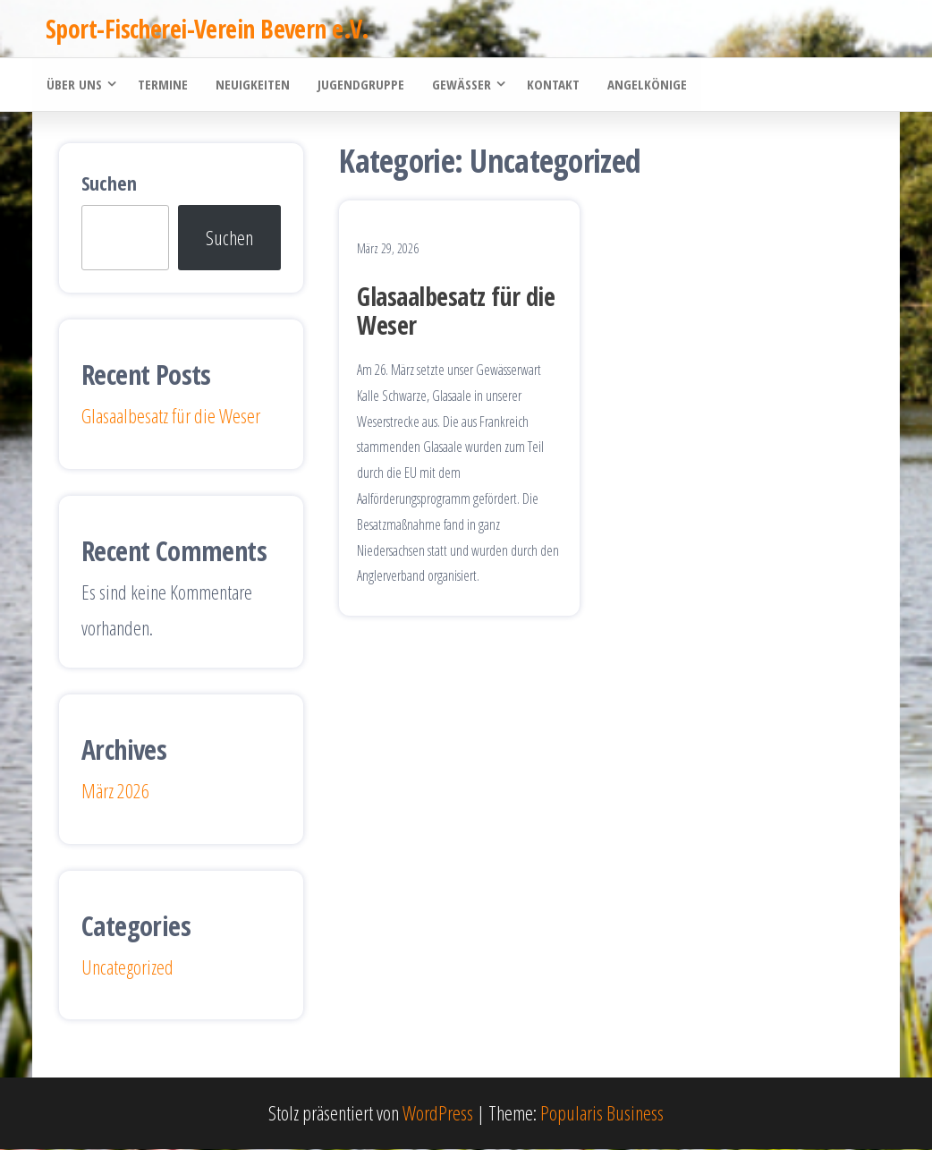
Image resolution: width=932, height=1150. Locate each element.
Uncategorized (127, 967)
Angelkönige (642, 85)
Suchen (109, 183)
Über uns (73, 85)
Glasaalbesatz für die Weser (456, 311)
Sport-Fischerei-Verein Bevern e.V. (207, 29)
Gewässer (457, 85)
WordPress (437, 1114)
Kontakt (549, 85)
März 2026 (115, 791)
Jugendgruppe (358, 85)
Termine (162, 85)
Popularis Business (602, 1114)
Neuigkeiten (251, 85)
